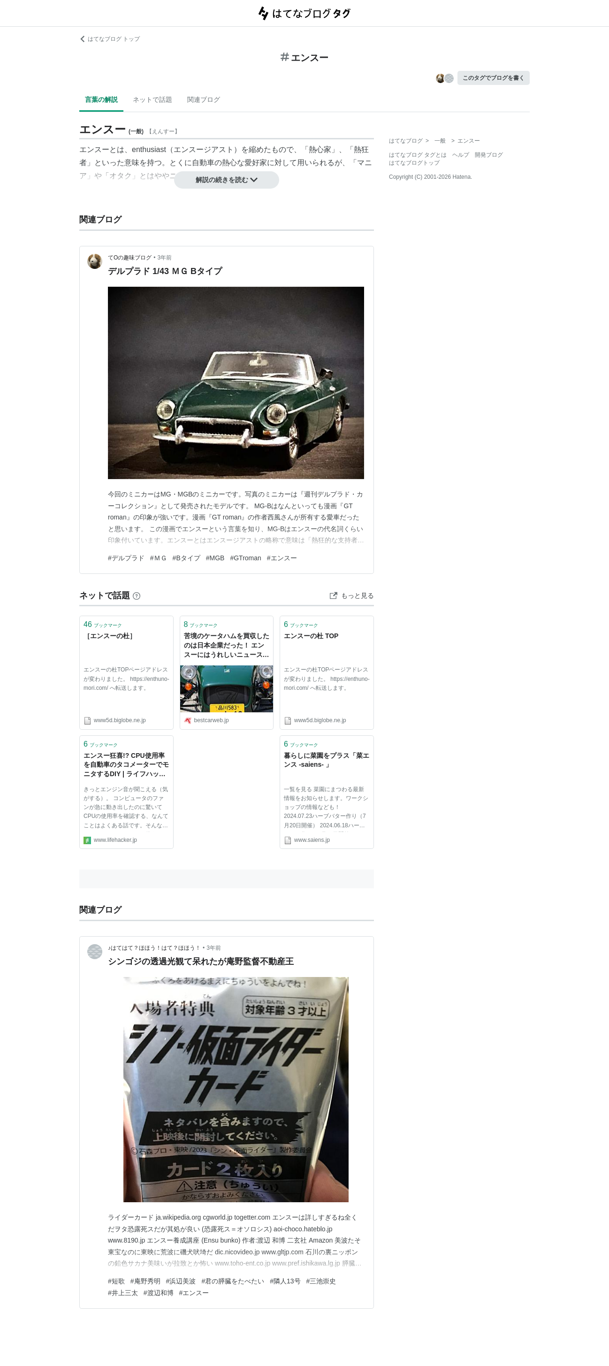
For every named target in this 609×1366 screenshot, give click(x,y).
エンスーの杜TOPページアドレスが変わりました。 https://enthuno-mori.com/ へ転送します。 (126, 678)
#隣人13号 (285, 1281)
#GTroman (245, 558)
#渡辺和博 (159, 1293)
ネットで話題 (152, 99)
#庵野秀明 (145, 1281)
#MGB (215, 558)
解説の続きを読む (227, 179)
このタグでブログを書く (494, 78)
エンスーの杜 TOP (311, 636)
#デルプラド (126, 558)
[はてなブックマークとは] (136, 595)
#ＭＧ (158, 558)
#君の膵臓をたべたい (232, 1281)
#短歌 (116, 1281)
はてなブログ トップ (109, 39)
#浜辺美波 (181, 1281)
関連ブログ (203, 99)
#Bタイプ (186, 558)
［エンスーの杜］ (110, 636)
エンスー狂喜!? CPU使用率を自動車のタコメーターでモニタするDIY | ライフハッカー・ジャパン (126, 765)
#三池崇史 (321, 1281)
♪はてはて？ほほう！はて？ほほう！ (154, 948)
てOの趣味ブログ (130, 257)
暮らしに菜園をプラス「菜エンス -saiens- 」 (326, 760)
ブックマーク (103, 624)
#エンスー (282, 558)
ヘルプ (460, 155)
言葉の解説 (101, 99)
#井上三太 (123, 1293)
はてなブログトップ (414, 163)
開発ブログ (489, 155)
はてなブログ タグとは (418, 155)
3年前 (165, 257)
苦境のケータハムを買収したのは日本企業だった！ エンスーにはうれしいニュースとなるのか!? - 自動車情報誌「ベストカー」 (226, 646)
